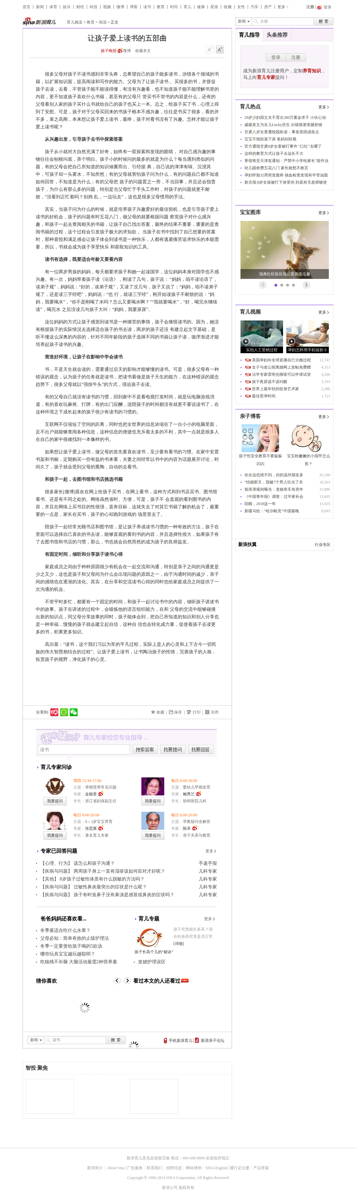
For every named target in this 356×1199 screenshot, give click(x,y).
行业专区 (322, 544)
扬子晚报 (108, 50)
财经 (80, 7)
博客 (134, 7)
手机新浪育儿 (180, 1040)
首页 (26, 7)
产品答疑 (261, 1168)
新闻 (40, 7)
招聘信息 (174, 1168)
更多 (281, 7)
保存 (178, 712)
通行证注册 (239, 1168)
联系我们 (154, 1168)
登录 (275, 57)
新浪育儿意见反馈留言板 (148, 1158)
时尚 (174, 7)
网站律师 (194, 1168)
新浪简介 (95, 1168)
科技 (94, 7)
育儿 (187, 7)
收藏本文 (143, 50)
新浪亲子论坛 (212, 1040)
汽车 (254, 7)
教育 (161, 7)
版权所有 (186, 1187)
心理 (205, 104)
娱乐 (67, 7)
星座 (214, 7)
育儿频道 (74, 22)
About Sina (115, 1168)
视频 (107, 7)
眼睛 (168, 151)
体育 (53, 7)
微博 (120, 7)
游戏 (205, 396)
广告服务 (135, 1168)
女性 (241, 7)
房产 (268, 7)
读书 (147, 7)
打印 (197, 712)
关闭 (215, 712)
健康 (201, 7)
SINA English (216, 1168)
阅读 (103, 22)
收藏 (228, 7)
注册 (310, 7)
